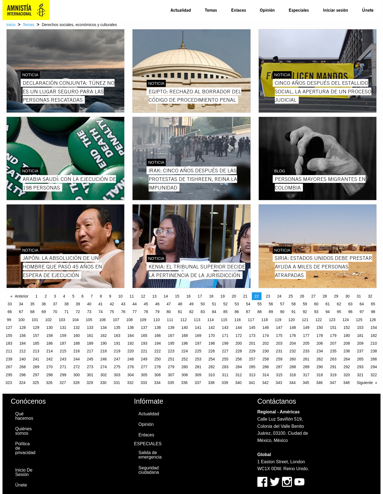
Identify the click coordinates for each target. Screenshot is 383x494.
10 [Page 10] (120, 296)
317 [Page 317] (306, 375)
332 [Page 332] (130, 382)
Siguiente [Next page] (365, 382)
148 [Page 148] (292, 327)
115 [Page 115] (224, 320)
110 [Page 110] (156, 320)
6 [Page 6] (82, 296)
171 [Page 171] (225, 335)
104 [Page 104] (75, 320)
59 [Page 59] (305, 304)
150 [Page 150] (320, 327)
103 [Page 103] (62, 320)
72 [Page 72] (78, 311)
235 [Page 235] (333, 351)
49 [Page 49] (191, 304)
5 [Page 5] (73, 296)
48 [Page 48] (180, 304)
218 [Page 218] (103, 351)
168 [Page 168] (184, 335)
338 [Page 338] (211, 382)
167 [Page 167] (171, 335)
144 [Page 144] (239, 327)
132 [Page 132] (76, 327)
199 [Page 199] (225, 343)
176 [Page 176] (292, 335)
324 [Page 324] (22, 382)
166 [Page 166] (157, 335)
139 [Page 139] (171, 327)
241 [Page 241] (36, 359)
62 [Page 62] (339, 304)
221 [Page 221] (144, 351)
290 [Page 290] (320, 367)
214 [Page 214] (49, 351)
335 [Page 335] (171, 382)
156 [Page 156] (22, 335)
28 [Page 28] (325, 296)
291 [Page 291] (333, 367)
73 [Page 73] (89, 311)
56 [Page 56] (271, 304)
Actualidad (180, 10)
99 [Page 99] (9, 320)
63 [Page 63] (350, 304)
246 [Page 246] (103, 359)
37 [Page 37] (55, 304)
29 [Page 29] (336, 296)
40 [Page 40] (89, 304)
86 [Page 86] (237, 311)
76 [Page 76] (123, 311)
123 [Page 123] (332, 320)
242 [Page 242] (49, 359)
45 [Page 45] (146, 304)
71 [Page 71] (66, 311)
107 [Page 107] (116, 320)
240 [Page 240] (22, 359)
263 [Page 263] (333, 359)
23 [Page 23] (268, 296)
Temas (211, 10)
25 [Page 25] (291, 296)
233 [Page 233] (306, 351)
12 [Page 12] (143, 296)
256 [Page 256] (239, 359)
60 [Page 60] (316, 304)
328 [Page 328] (76, 382)
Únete (368, 10)
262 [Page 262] (320, 359)
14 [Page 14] (166, 296)
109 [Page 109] (143, 320)
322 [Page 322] (374, 375)
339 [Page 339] (225, 382)
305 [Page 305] (144, 375)
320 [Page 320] (346, 375)
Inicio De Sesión (23, 472)
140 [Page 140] (184, 327)
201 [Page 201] (252, 343)
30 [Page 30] (347, 296)
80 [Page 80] (169, 311)
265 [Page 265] (360, 359)
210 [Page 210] (374, 343)
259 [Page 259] (279, 359)
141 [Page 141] (198, 327)
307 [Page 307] (171, 375)
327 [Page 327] (62, 382)
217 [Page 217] (90, 351)
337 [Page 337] (198, 382)
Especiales (299, 10)
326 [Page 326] (49, 382)
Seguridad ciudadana (148, 470)
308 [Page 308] (184, 375)
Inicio (10, 24)
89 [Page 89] (271, 311)
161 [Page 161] (90, 335)
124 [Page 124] (345, 320)
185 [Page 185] (36, 343)
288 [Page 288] (292, 367)
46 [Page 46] (157, 304)
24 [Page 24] (279, 296)
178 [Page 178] (320, 335)
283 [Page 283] (225, 367)
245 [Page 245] (90, 359)
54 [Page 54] (248, 304)
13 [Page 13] (154, 296)
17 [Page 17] (200, 296)
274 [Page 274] (103, 367)
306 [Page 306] (157, 375)
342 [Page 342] (265, 382)
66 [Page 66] (9, 311)
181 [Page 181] (360, 335)
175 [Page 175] (279, 335)
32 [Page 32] (370, 296)
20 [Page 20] (234, 296)
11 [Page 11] (132, 296)
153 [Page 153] (360, 327)
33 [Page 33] (9, 304)
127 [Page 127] (9, 327)
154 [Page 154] (374, 327)
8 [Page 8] (101, 296)
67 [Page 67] (21, 311)
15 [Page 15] (177, 296)
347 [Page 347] (333, 382)
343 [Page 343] (279, 382)
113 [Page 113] (197, 320)
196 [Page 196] (184, 343)
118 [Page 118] (264, 320)
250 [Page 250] (157, 359)
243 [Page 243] (63, 359)
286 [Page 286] (265, 367)
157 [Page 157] (36, 335)
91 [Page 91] (293, 311)
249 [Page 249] (144, 359)
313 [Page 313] (252, 375)
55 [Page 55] (259, 304)
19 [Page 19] (222, 296)
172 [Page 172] (239, 335)
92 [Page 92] (305, 311)
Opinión (267, 10)
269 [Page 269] (36, 367)
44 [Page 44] (135, 304)
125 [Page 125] (359, 320)
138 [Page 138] (157, 327)
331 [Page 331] (116, 382)
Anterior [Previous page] (21, 296)
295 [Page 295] (9, 375)
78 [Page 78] (146, 311)
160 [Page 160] (76, 335)
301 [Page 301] (90, 375)
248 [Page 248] (130, 359)
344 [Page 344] (292, 382)
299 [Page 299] (63, 375)
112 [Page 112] (183, 320)
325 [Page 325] (35, 382)
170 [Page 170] (211, 335)
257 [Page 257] (252, 359)
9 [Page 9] (110, 296)
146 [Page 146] (265, 327)
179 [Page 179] (333, 335)
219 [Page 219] (117, 351)
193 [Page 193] (144, 343)
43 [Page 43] (123, 304)
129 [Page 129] (36, 327)
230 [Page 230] (265, 351)
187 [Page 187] (63, 343)
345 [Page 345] (306, 382)
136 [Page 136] (130, 327)
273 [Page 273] (90, 367)
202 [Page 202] (265, 343)
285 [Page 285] (252, 367)
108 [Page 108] (129, 320)
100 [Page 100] (21, 320)
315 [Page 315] (279, 375)
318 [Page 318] (320, 375)
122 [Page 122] (318, 320)
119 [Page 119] (278, 320)
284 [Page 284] (239, 367)
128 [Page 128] (22, 327)
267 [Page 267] (9, 367)
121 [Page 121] (305, 320)
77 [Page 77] (135, 311)
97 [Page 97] (361, 311)
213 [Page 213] (36, 351)
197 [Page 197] (198, 343)
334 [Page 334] (157, 382)
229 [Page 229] (252, 351)
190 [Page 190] (103, 343)
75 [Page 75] (112, 311)
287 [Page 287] (279, 367)
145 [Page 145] (252, 327)
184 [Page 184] (22, 343)
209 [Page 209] (360, 343)
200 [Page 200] (239, 343)
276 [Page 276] (130, 367)
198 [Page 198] (211, 343)
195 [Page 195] (171, 343)
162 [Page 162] (103, 335)
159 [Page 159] (63, 335)
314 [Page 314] (265, 375)
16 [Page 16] (188, 296)
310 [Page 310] (211, 375)
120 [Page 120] (291, 320)
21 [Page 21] (245, 296)
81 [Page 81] (180, 311)
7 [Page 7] (91, 296)
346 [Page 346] (319, 382)
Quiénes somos (23, 431)
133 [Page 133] (90, 327)
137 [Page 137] (144, 327)
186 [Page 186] (49, 343)
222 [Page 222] (157, 351)
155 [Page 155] (9, 335)
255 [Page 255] (225, 359)
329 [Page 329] (90, 382)
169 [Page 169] (198, 335)
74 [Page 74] (100, 311)
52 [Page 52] (225, 304)
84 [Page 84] (214, 311)
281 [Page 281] (198, 367)
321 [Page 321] (360, 375)
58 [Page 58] (293, 304)
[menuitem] (181, 10)
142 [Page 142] (211, 327)
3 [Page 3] (55, 296)
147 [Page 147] (279, 327)
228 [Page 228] (239, 351)
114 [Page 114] (210, 320)
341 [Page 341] (252, 382)
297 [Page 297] (36, 375)
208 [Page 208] (346, 343)
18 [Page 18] (211, 296)
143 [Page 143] (225, 327)
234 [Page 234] (320, 351)
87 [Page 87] (248, 311)
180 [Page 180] (346, 335)
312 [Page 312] (239, 375)
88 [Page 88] (259, 311)
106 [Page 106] (102, 320)
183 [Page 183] (9, 343)
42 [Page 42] (112, 304)
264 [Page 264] (346, 359)
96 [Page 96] (350, 311)
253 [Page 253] (198, 359)
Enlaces (238, 10)
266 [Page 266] (374, 359)
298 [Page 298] (49, 375)
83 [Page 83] (203, 311)
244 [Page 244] (76, 359)
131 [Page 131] (63, 327)
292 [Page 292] (346, 367)
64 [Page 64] (361, 304)
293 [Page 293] (360, 367)
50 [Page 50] (203, 304)
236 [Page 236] (346, 351)
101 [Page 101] (35, 320)
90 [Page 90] (282, 311)
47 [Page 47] (169, 304)
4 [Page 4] (64, 296)
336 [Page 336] (184, 382)
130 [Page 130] (49, 327)
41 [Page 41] (100, 304)
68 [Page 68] (32, 311)
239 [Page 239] (9, 359)
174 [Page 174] (265, 335)
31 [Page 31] (359, 296)
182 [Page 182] (374, 335)
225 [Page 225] (198, 351)
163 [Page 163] (117, 335)
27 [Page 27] (313, 296)
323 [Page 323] (9, 382)
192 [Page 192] (130, 343)
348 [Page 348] (346, 382)
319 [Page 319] (333, 375)
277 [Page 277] (144, 367)
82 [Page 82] (191, 311)
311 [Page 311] (225, 375)
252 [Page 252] (184, 359)
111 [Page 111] (170, 320)
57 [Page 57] (282, 304)
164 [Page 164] (130, 335)
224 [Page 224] (184, 351)
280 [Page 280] (184, 367)
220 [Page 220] (130, 351)
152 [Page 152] (346, 327)
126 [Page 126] (372, 320)
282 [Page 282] (211, 367)
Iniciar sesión (335, 10)
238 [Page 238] (374, 351)
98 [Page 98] (373, 311)
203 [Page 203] (279, 343)
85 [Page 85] (225, 311)
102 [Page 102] (48, 320)
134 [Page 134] (103, 327)
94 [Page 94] (327, 311)
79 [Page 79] (157, 311)
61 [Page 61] (327, 304)
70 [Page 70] (55, 311)
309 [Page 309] (198, 375)
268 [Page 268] (22, 367)
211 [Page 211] (9, 351)
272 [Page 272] (76, 367)
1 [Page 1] (36, 296)
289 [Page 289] (306, 367)
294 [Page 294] (374, 367)
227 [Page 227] (225, 351)
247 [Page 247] (117, 359)
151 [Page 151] (333, 327)
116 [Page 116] (237, 320)
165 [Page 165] (144, 335)
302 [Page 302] (103, 375)
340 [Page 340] (238, 382)
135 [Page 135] (117, 327)
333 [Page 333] (144, 382)
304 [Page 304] (130, 375)
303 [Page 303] (117, 375)
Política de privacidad (25, 448)
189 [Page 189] (90, 343)
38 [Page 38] (66, 304)
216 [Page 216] (76, 351)
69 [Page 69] (44, 311)
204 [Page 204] (292, 343)
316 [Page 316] (292, 375)
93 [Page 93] (316, 311)
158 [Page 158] (49, 335)
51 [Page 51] (214, 304)
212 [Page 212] (22, 351)
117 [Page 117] (251, 320)
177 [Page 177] (306, 335)
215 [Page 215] (63, 351)
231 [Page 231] (279, 351)
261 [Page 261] (306, 359)
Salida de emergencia (150, 454)
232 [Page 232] (292, 351)
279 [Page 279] (171, 367)
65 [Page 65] (373, 304)
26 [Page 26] (302, 296)
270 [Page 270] (49, 367)
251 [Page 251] (171, 359)
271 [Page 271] (63, 367)
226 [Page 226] (211, 351)
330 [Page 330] (103, 382)
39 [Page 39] (78, 304)
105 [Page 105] (89, 320)
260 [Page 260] (292, 359)
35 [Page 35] (32, 304)
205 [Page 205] (306, 343)
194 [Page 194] (157, 343)
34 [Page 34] (21, 304)
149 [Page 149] (306, 327)
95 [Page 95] (339, 311)
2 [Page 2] (46, 296)
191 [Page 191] (117, 343)
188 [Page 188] (76, 343)
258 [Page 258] (265, 359)
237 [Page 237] (360, 351)
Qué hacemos (24, 416)
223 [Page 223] (171, 351)
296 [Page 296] (22, 375)
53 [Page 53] (237, 304)
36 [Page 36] (44, 304)
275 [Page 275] (117, 367)
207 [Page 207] (333, 343)
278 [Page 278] (157, 367)
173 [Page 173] (252, 335)
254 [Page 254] (211, 359)
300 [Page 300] (76, 375)
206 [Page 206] (320, 343)
